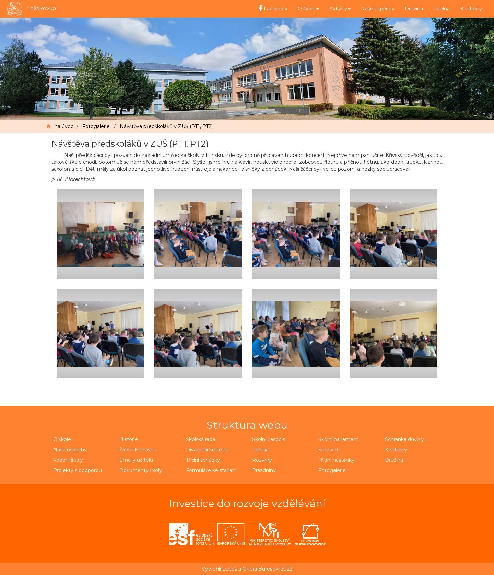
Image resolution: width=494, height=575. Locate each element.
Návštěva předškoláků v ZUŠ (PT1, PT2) (166, 126)
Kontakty (471, 8)
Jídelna (441, 8)
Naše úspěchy (378, 8)
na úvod (64, 126)
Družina (414, 8)
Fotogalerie (96, 126)
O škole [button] (308, 8)
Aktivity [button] (340, 8)
